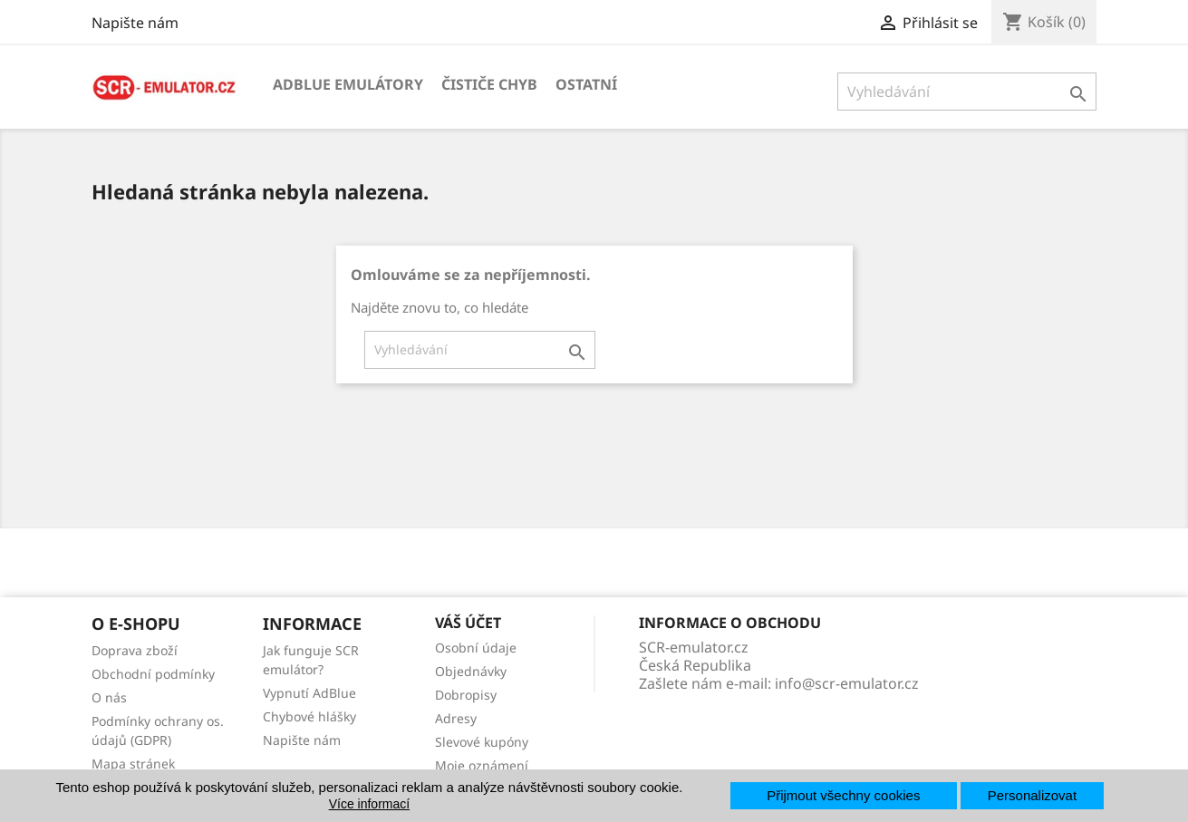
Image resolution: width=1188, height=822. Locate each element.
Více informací (369, 804)
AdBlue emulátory (348, 84)
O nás (109, 697)
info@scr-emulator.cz (847, 683)
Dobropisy (466, 694)
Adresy (456, 718)
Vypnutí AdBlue (309, 692)
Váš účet (468, 623)
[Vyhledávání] (967, 92)
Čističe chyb (489, 84)
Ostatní (586, 84)
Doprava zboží (135, 650)
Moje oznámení (481, 765)
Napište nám (135, 23)
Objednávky (471, 671)
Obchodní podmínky (153, 673)
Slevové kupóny (481, 741)
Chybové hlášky (309, 716)
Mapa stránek (133, 763)
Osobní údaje (476, 647)
